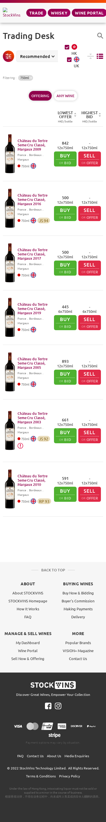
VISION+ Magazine (78, 650)
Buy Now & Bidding (78, 592)
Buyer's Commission (78, 600)
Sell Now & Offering (27, 658)
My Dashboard (28, 642)
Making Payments (78, 608)
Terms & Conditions (41, 776)
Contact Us (78, 658)
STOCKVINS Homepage (27, 600)
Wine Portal (28, 650)
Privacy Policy (69, 776)
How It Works (28, 608)
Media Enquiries (76, 756)
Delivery (78, 616)
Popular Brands (78, 642)
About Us (54, 756)
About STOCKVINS (27, 592)
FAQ (27, 616)
